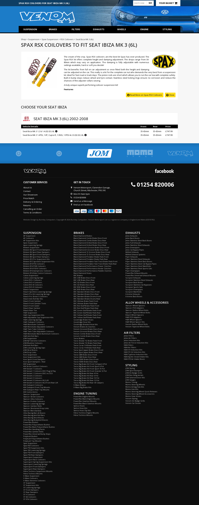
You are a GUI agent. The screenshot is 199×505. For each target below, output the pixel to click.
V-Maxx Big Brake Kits (82, 387)
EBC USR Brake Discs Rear (84, 280)
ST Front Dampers (30, 490)
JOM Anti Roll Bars (30, 345)
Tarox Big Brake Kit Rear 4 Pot (86, 373)
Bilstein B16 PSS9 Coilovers (34, 266)
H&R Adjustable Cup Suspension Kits (38, 317)
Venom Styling (131, 398)
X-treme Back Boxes (133, 296)
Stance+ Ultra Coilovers (33, 399)
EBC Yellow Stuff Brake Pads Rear (87, 317)
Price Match (28, 198)
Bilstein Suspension (31, 247)
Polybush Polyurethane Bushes (36, 438)
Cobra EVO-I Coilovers (32, 280)
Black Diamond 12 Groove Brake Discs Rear (91, 254)
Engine (144, 29)
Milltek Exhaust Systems (135, 254)
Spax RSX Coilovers (31, 445)
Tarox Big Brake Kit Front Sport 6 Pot (89, 366)
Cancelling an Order (32, 209)
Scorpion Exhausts (133, 278)
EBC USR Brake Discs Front (84, 278)
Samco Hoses (79, 406)
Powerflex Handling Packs (34, 429)
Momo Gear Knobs (133, 396)
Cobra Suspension (30, 275)
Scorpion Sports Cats (134, 287)
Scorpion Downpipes (134, 289)
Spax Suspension (30, 443)
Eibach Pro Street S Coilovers (35, 296)
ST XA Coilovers (29, 497)
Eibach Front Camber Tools (34, 303)
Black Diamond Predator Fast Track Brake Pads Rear (95, 264)
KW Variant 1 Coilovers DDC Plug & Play (39, 371)
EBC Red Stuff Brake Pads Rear (86, 308)
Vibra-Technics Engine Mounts (86, 413)
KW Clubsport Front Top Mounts (36, 387)
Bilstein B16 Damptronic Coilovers (37, 271)
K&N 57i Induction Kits (133, 350)
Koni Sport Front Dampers (34, 359)
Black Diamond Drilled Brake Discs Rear (90, 245)
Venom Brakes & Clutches (84, 327)
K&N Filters (128, 345)
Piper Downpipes (132, 271)
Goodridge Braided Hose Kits (86, 324)
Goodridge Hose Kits (82, 322)
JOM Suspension (30, 338)
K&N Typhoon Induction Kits (135, 354)
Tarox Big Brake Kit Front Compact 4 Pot (90, 364)
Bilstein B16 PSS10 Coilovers (34, 268)
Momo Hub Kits (131, 389)
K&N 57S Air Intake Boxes (134, 359)
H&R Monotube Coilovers (33, 324)
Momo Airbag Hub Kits (134, 387)
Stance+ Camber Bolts (32, 406)
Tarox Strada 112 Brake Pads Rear (87, 343)
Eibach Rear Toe (30, 310)
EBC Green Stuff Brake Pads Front (87, 310)
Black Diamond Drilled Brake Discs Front (90, 243)
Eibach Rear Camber (31, 308)
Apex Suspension (30, 243)
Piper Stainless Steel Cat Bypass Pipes (140, 264)
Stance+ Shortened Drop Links (36, 408)
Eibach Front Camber (32, 301)
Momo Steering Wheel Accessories (139, 394)
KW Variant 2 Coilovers (32, 375)
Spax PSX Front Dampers (33, 452)
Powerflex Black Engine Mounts (87, 399)
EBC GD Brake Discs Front (84, 282)
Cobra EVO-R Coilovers (32, 287)
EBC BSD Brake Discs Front (84, 287)
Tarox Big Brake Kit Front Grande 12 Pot (90, 371)
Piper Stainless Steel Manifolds (138, 266)
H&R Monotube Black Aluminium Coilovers (41, 334)
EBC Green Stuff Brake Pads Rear (87, 313)
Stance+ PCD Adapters (134, 308)
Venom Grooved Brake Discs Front (88, 329)
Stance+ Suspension (31, 394)
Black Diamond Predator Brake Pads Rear (91, 259)
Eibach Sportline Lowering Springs (37, 292)
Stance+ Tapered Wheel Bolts (137, 312)
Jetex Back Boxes (132, 238)
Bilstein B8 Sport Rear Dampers (36, 257)
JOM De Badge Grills (133, 373)
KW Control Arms (30, 392)
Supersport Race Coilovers (34, 459)
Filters (76, 29)
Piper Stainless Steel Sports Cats (138, 268)
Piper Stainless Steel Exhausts (137, 259)
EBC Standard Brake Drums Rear (87, 299)
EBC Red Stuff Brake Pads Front (86, 306)
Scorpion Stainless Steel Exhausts (139, 280)
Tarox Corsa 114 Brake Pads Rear (87, 348)
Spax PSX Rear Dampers (33, 455)
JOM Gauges (130, 380)
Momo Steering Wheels (135, 384)
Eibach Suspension (31, 289)
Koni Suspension (30, 354)
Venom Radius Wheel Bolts (136, 324)
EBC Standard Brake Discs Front (87, 292)
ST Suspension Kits (31, 485)
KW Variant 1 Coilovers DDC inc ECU (38, 373)
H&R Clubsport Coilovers (33, 322)
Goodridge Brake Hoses (83, 320)
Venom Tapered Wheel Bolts (137, 326)
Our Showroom (30, 194)
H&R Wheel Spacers (133, 319)
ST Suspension (29, 483)
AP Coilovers (28, 238)
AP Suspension (29, 236)
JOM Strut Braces (30, 350)
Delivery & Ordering (32, 201)
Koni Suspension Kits (31, 357)
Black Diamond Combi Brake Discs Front (90, 238)
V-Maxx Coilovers (30, 478)
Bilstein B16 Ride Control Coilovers (37, 273)
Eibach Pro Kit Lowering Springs (36, 294)
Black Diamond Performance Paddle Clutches (92, 271)
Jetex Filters (129, 336)
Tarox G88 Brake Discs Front (85, 354)
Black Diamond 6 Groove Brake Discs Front (91, 247)
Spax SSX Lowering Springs (34, 450)
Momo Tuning (131, 382)
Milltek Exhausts (132, 252)
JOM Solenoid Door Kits (135, 377)
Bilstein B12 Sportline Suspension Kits (38, 261)
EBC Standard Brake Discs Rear (86, 294)
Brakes (53, 29)
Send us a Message (83, 201)
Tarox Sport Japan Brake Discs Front (88, 350)
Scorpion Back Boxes (134, 282)
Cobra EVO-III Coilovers (32, 285)
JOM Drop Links (29, 352)
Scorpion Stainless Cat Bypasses (138, 285)
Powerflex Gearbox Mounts (85, 401)
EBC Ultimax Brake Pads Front (86, 301)
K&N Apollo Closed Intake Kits (136, 357)
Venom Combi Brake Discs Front (87, 334)
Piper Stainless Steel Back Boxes (138, 261)
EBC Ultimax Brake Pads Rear (85, 303)
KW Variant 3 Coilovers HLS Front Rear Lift (40, 382)
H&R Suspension (30, 313)
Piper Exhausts (131, 257)
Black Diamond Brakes (83, 236)
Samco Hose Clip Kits (82, 410)
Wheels (121, 29)
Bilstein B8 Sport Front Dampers (36, 254)
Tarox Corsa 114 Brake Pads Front (87, 345)
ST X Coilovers (29, 494)
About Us (27, 187)
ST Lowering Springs (31, 487)
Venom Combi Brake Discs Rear (87, 336)
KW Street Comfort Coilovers (35, 366)
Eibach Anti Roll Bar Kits (33, 299)
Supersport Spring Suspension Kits (37, 462)
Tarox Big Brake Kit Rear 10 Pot (86, 378)
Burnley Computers (47, 219)
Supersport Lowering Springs (35, 464)
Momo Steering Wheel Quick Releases (141, 391)
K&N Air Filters (130, 347)
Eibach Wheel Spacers (134, 315)
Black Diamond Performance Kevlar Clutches (92, 268)
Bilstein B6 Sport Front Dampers (36, 250)
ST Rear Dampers (30, 492)
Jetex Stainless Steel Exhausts (137, 245)
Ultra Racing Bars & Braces (34, 413)
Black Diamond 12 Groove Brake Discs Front (92, 252)
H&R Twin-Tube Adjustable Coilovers (38, 331)
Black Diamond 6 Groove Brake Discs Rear (91, 250)
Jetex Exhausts (131, 236)
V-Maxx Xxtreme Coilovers (34, 480)
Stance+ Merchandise (32, 410)
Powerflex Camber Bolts (33, 431)
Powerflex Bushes (30, 422)
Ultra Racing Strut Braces (33, 417)
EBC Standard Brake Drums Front (87, 296)
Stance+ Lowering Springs (34, 403)
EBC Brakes (78, 275)
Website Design (29, 219)
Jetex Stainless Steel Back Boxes (138, 240)
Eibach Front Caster (31, 306)
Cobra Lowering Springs (33, 278)
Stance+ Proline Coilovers (34, 401)
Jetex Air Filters (130, 338)
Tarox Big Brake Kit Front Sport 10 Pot (89, 368)
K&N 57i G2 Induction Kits (134, 352)
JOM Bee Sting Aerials (134, 375)
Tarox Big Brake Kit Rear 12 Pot (86, 380)
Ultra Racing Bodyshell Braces (35, 420)
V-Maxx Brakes (80, 385)
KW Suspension (29, 364)
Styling (167, 29)
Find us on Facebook (83, 204)
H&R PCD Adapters (133, 317)
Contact (26, 191)
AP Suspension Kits (31, 240)
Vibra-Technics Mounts (32, 473)
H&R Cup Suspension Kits (33, 315)
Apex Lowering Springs (32, 245)
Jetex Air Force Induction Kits (136, 343)
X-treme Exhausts (132, 294)
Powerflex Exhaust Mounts (136, 273)
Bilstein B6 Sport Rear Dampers (36, 252)
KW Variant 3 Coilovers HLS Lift (36, 380)
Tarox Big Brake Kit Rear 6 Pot (86, 375)
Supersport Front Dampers (34, 466)
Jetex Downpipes (132, 247)
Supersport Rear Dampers (34, 469)
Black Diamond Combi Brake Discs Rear (90, 240)
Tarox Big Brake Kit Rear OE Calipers (89, 382)
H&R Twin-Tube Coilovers (34, 329)
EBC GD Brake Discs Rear (84, 285)
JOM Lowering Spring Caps (34, 348)
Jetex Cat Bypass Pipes (134, 250)
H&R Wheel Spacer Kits (135, 322)
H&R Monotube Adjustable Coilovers (38, 327)
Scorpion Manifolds (133, 292)
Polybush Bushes (30, 436)
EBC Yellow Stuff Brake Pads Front (88, 315)
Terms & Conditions (32, 212)
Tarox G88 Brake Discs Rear (85, 357)
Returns (27, 205)
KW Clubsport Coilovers (33, 385)
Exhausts (98, 29)
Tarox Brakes (79, 338)
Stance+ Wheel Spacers (135, 305)
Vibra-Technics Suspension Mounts (37, 471)
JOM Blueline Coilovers (32, 343)
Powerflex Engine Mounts (84, 396)
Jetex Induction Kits (132, 340)
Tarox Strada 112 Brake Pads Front (88, 341)
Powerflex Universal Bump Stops (36, 434)
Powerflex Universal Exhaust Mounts (140, 275)
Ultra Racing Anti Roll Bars (34, 415)
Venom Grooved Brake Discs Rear (88, 331)
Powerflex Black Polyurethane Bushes (39, 427)
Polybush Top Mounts (32, 441)
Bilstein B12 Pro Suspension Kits (36, 259)
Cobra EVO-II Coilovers (32, 282)
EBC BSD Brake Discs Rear (84, 289)
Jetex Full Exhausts (133, 243)
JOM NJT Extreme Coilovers (34, 341)
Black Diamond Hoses (82, 273)
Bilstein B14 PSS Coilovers (33, 264)
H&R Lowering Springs (32, 320)
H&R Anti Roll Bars (30, 336)
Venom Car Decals (133, 403)
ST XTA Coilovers (30, 499)
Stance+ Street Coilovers (33, 396)
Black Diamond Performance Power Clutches (92, 266)
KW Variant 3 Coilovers (32, 378)
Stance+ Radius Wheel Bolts (136, 310)
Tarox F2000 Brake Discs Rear (86, 361)
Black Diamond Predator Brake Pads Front (91, 257)
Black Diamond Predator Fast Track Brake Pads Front (95, 261)
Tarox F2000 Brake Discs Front (86, 359)
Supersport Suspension (33, 457)
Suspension (30, 29)
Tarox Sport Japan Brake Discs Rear (88, 352)
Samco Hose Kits (80, 408)
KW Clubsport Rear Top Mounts (36, 389)
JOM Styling (130, 368)
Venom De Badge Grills (135, 401)
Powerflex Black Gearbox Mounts (87, 403)
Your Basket (168, 3)
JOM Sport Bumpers (133, 370)
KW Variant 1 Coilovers (32, 368)
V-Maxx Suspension (31, 476)
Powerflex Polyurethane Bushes (36, 424)
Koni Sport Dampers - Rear (34, 361)
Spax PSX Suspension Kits (33, 448)
